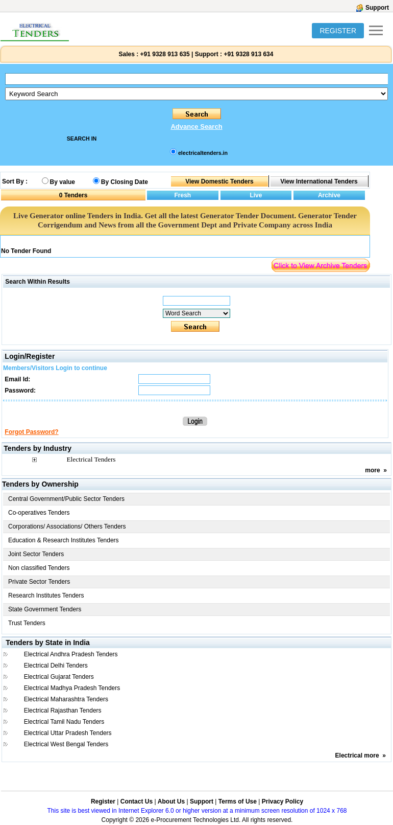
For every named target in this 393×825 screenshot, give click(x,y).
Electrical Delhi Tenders (56, 665)
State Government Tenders (44, 609)
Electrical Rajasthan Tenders (63, 710)
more (372, 470)
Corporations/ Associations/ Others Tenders (67, 526)
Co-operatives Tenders (39, 512)
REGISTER (338, 31)
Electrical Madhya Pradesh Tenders (72, 688)
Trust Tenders (26, 623)
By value (62, 182)
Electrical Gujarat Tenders (59, 676)
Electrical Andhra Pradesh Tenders (71, 654)
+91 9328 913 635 (163, 54)
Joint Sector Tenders (36, 554)
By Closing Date (124, 182)
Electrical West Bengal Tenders (66, 744)
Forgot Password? (31, 432)
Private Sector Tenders (39, 581)
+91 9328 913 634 (248, 54)
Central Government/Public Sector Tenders (66, 498)
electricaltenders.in (203, 153)
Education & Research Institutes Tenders (63, 540)
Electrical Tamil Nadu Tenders (64, 721)
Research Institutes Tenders (46, 595)
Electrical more (357, 755)
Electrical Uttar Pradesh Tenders (68, 733)
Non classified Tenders (39, 567)
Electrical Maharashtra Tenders (66, 699)
